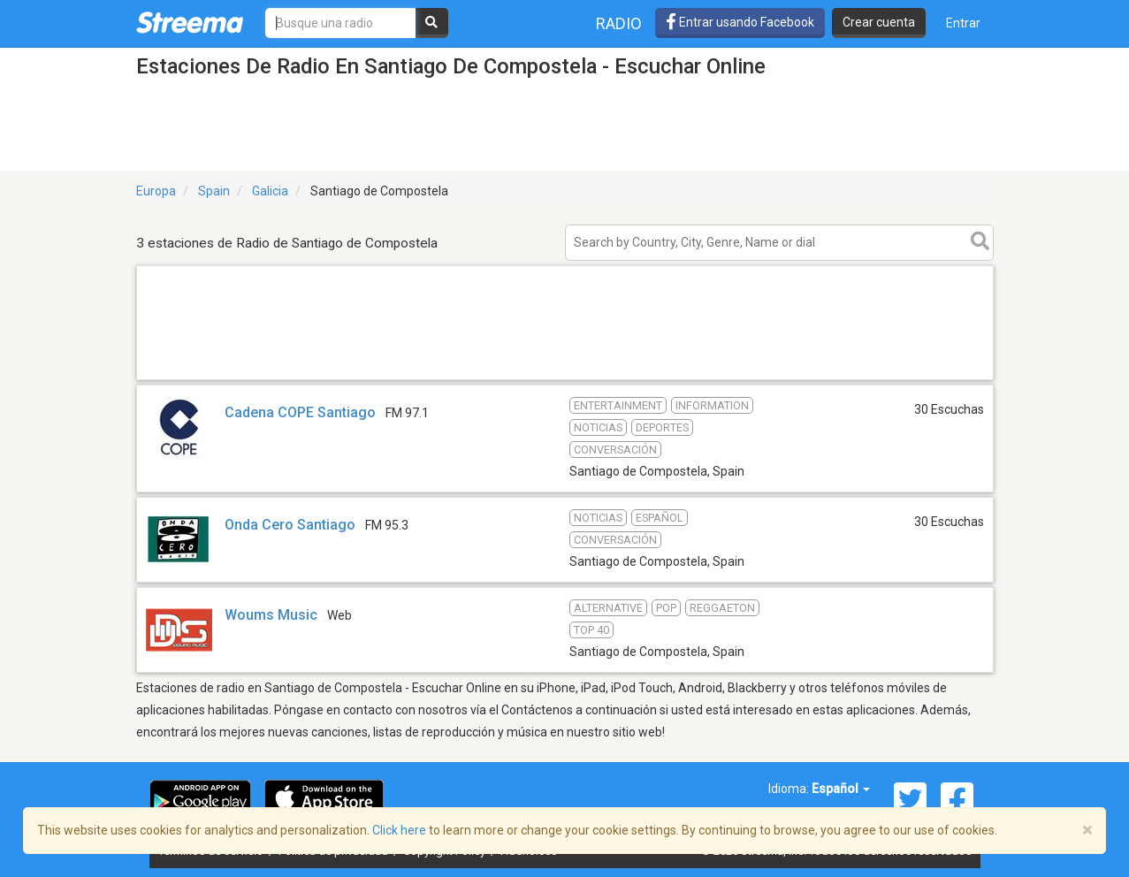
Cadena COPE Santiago (300, 412)
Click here (399, 830)
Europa (156, 191)
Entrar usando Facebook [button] (740, 22)
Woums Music (271, 614)
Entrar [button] (963, 23)
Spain (214, 191)
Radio (619, 23)
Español (841, 789)
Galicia (270, 191)
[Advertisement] (565, 379)
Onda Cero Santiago (292, 524)
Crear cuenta (879, 22)
